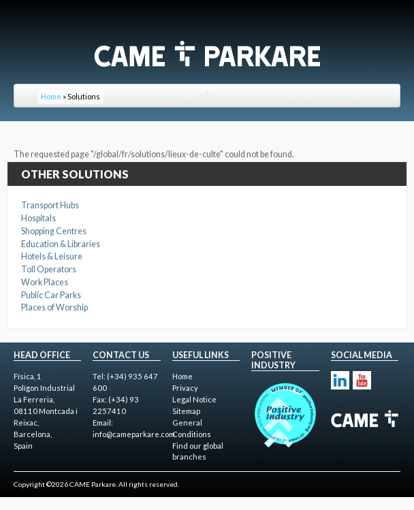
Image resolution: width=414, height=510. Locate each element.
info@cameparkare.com (134, 434)
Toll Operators (48, 269)
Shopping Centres (53, 231)
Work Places (44, 282)
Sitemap (186, 411)
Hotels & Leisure (51, 256)
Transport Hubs (50, 205)
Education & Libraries (60, 244)
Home (51, 96)
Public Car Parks (51, 295)
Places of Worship (54, 307)
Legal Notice (194, 399)
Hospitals (38, 218)
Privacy (185, 387)
